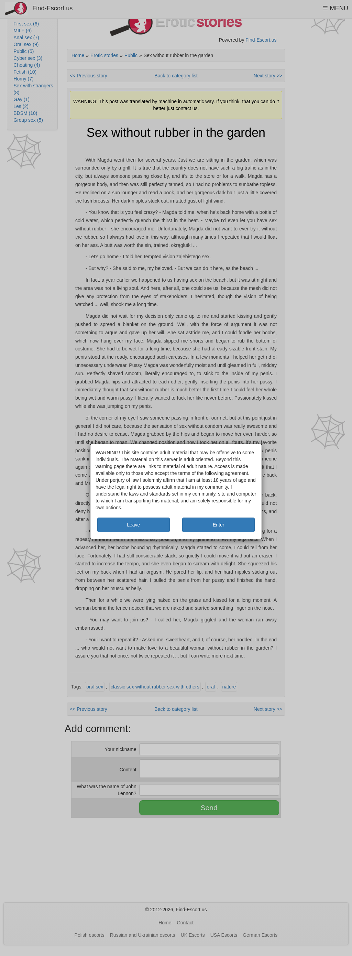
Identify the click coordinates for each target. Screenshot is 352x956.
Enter (218, 525)
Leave (133, 525)
